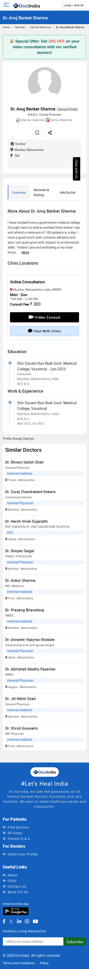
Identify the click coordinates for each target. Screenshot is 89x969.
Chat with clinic (44, 331)
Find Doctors (18, 827)
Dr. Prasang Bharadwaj (24, 610)
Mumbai (20, 27)
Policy (44, 963)
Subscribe (74, 941)
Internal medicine (40, 27)
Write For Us (18, 892)
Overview (19, 192)
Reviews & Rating (41, 192)
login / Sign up (74, 5)
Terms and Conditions (19, 963)
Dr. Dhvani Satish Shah (24, 462)
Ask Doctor (68, 192)
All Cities (15, 833)
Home (6, 27)
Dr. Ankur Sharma (20, 580)
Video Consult (45, 317)
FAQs (12, 880)
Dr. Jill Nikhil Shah (20, 698)
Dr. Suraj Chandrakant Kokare (30, 491)
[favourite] (37, 132)
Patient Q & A (19, 838)
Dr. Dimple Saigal (19, 550)
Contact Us (17, 886)
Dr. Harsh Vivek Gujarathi (26, 521)
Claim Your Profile (23, 854)
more (25, 252)
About (13, 875)
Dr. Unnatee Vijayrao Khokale (30, 639)
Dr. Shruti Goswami (21, 728)
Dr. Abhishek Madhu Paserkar (30, 669)
